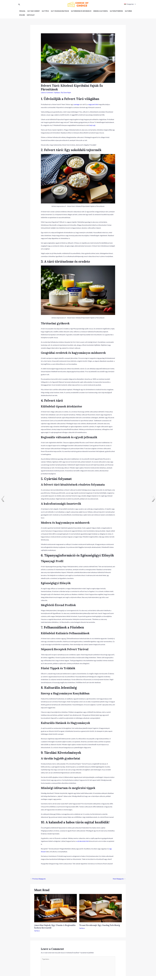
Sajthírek (128, 11)
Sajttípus (45, 11)
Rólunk (22, 15)
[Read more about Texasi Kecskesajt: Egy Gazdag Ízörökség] (100, 908)
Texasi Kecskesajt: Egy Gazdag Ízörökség (99, 925)
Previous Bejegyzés (38, 879)
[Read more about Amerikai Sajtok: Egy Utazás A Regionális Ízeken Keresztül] (55, 908)
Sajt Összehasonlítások (60, 11)
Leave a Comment (47, 92)
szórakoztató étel (83, 841)
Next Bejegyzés (119, 879)
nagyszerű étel (93, 104)
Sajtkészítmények (116, 11)
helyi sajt (92, 125)
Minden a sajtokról (100, 11)
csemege (76, 104)
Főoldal (22, 11)
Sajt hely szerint (33, 11)
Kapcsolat (31, 15)
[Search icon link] (19, 4)
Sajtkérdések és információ (81, 11)
